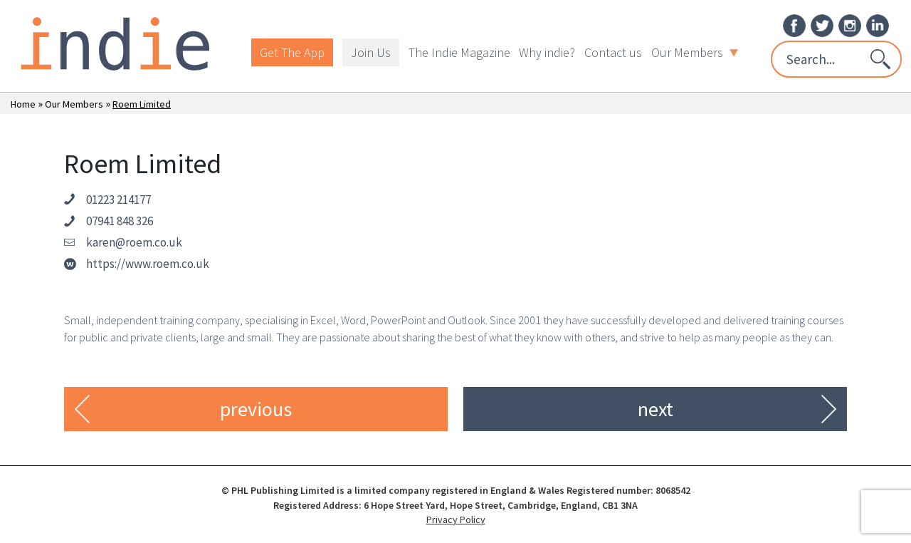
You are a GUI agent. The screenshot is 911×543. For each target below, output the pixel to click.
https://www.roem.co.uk (147, 264)
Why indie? (547, 52)
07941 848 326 (119, 221)
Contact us (613, 52)
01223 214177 (118, 199)
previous (256, 409)
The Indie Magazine (459, 52)
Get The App (292, 52)
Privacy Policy (455, 519)
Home (23, 104)
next (655, 409)
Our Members (694, 52)
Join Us (371, 52)
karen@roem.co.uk (134, 242)
